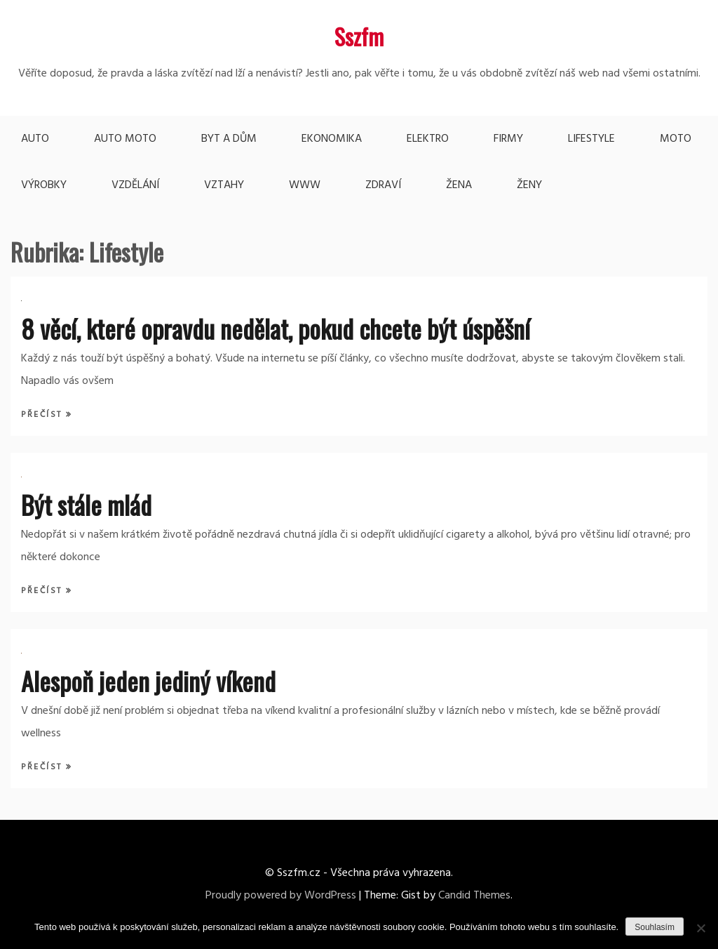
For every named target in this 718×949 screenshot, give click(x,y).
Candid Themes (474, 896)
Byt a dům (229, 139)
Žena (459, 185)
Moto (675, 139)
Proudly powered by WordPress (280, 896)
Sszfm (359, 36)
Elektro (428, 139)
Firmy (508, 139)
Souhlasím (655, 927)
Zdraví (383, 185)
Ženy (529, 185)
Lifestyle (591, 139)
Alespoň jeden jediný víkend (148, 680)
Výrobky (44, 185)
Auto (35, 139)
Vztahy (224, 185)
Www (304, 185)
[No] (700, 928)
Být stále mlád (86, 504)
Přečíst (43, 415)
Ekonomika (332, 139)
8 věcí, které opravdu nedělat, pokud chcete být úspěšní (275, 328)
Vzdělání (135, 185)
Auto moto (125, 139)
